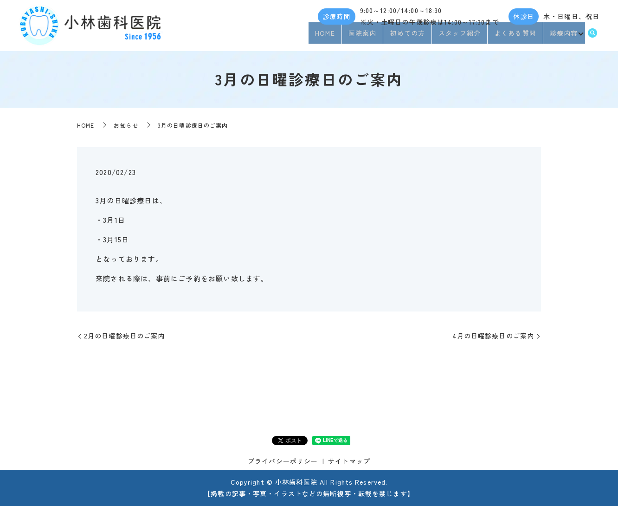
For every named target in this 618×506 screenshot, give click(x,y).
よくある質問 (513, 36)
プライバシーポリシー (283, 461)
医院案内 (359, 36)
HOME (322, 36)
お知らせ (126, 125)
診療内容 (561, 36)
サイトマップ (349, 461)
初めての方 (405, 36)
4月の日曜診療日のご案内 (493, 335)
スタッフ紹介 (457, 36)
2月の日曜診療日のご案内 (124, 335)
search (592, 37)
